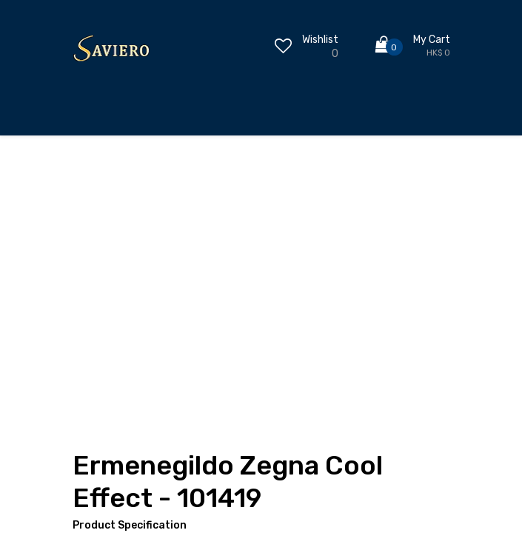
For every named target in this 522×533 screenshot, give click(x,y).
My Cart (431, 39)
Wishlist (320, 39)
